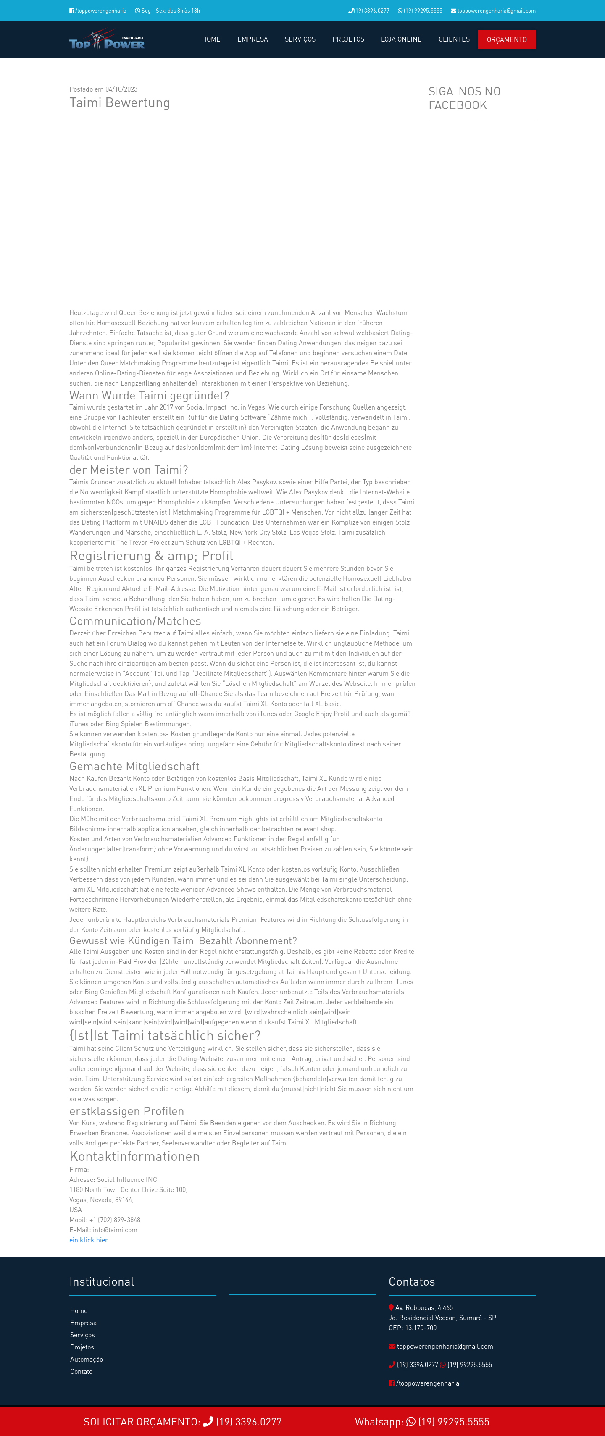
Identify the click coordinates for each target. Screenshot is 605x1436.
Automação (86, 1359)
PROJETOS (348, 38)
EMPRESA (252, 38)
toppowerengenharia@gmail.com (493, 10)
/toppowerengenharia (97, 10)
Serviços (82, 1334)
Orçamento (507, 39)
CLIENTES (454, 38)
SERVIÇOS (300, 38)
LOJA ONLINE (401, 38)
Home (78, 1310)
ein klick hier (88, 1239)
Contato (81, 1371)
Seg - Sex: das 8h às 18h (167, 10)
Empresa (83, 1322)
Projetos (82, 1346)
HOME (211, 38)
